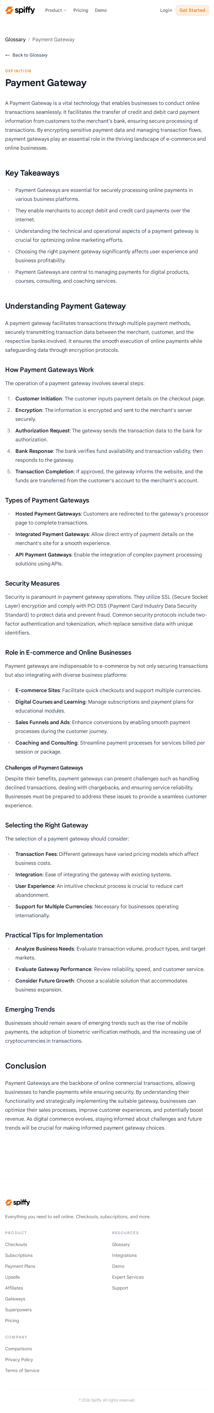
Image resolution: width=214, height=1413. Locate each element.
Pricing (80, 10)
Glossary (15, 39)
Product (56, 10)
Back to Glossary (26, 55)
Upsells (12, 1277)
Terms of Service (22, 1370)
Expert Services (128, 1277)
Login (166, 10)
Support (120, 1288)
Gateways (15, 1299)
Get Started (192, 10)
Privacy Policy (19, 1359)
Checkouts (16, 1244)
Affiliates (14, 1288)
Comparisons (18, 1349)
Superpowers (18, 1310)
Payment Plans (20, 1266)
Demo (101, 10)
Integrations (124, 1255)
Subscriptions (19, 1255)
